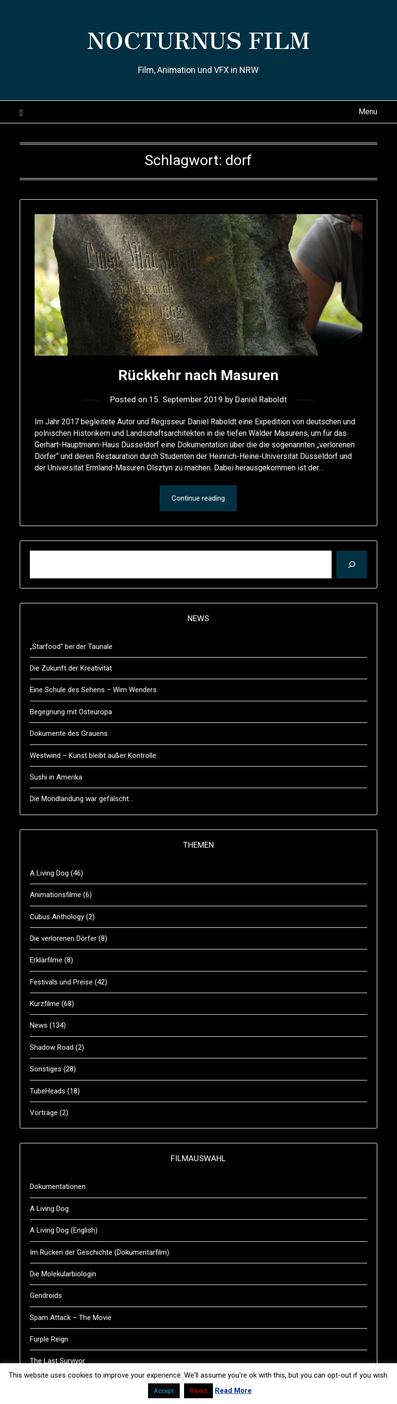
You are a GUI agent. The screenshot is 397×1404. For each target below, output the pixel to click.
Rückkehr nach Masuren (198, 375)
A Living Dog (49, 873)
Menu (368, 111)
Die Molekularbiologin (63, 1274)
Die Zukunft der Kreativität (71, 668)
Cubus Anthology (57, 916)
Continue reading (198, 498)
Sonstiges (46, 1069)
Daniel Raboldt (261, 399)
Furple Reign (49, 1339)
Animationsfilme (55, 894)
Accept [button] (164, 1390)
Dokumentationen (58, 1186)
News (39, 1025)
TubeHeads (47, 1091)
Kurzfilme (45, 1003)
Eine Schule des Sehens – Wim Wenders (93, 689)
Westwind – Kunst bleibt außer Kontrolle (93, 755)
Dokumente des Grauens (69, 733)
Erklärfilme (46, 960)
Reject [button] (198, 1390)
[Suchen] (351, 564)
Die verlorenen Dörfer (63, 938)
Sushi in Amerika (56, 777)
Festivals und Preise (61, 982)
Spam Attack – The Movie (71, 1317)
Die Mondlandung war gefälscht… (81, 798)
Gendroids (46, 1295)
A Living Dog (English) (64, 1230)
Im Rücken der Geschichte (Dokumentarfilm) (99, 1252)
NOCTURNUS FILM (198, 39)
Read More (233, 1390)
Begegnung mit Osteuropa (71, 712)
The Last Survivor (57, 1360)
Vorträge (44, 1112)
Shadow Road (52, 1047)
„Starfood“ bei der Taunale (71, 646)
